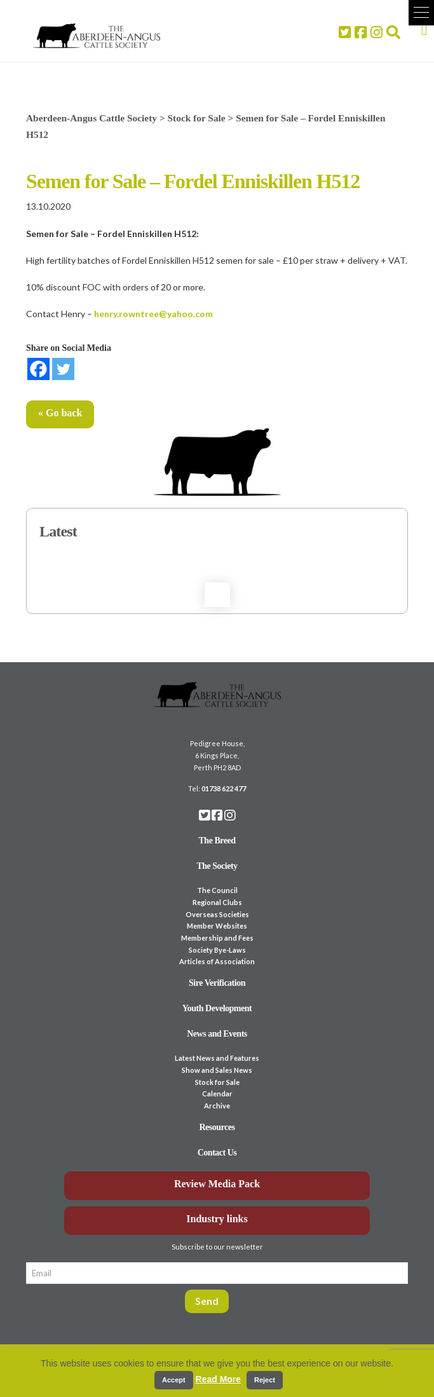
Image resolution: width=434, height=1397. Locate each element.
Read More (218, 1379)
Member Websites (217, 926)
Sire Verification (217, 983)
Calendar (217, 1093)
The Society (216, 866)
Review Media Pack (217, 1183)
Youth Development (217, 1008)
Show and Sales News (217, 1070)
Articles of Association (217, 961)
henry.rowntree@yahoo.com (153, 313)
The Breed (217, 840)
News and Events (217, 1034)
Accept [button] (174, 1380)
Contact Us (217, 1152)
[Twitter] (63, 369)
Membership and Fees (217, 938)
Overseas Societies (217, 914)
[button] (421, 12)
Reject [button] (264, 1380)
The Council (217, 890)
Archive (217, 1105)
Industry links (217, 1218)
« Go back (60, 412)
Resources (217, 1127)
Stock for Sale (217, 1082)
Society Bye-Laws (217, 950)
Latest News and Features (217, 1058)
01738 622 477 (223, 788)
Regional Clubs (217, 902)
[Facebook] (38, 369)
